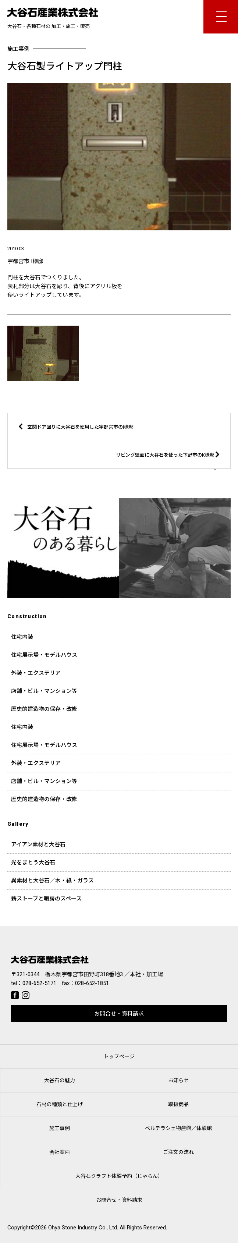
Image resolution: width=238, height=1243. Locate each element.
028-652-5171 (39, 983)
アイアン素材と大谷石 (38, 844)
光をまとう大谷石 (33, 862)
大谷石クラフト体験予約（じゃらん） (119, 1176)
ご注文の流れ (178, 1152)
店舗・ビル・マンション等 (44, 691)
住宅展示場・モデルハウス (44, 655)
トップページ (119, 1056)
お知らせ (178, 1080)
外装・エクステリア (36, 673)
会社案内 (59, 1152)
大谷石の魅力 (59, 1080)
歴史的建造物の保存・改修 (44, 709)
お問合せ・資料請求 (119, 1013)
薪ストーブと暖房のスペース (46, 898)
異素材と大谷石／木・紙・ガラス (52, 880)
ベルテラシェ (178, 1128)
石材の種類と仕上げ (59, 1104)
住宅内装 (22, 637)
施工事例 (59, 1128)
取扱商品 (178, 1104)
